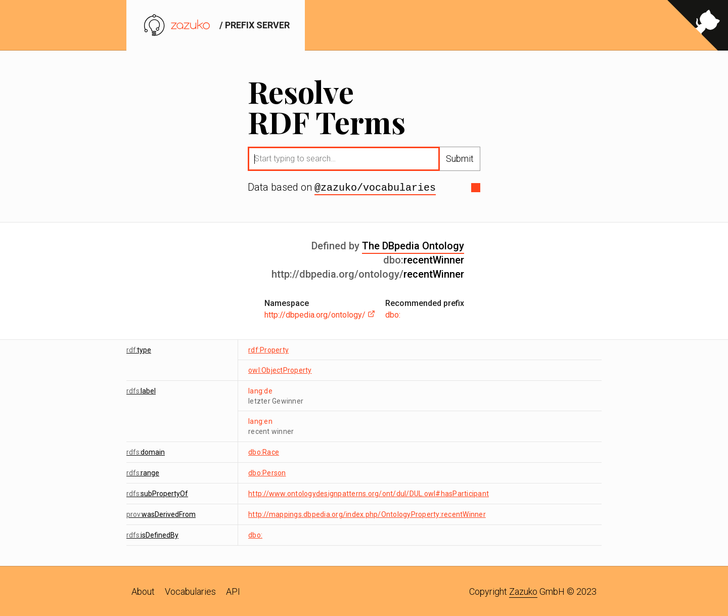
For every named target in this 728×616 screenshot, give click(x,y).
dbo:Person (267, 472)
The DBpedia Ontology (413, 245)
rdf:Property (268, 349)
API (233, 590)
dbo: (392, 314)
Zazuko (523, 590)
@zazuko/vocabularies (375, 187)
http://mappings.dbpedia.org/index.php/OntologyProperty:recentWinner (367, 513)
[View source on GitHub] (697, 25)
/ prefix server (216, 25)
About (143, 590)
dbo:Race (263, 451)
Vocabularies (190, 590)
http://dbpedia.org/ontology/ (319, 314)
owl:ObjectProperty (280, 369)
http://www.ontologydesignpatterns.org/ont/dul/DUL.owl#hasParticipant (368, 493)
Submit (460, 158)
